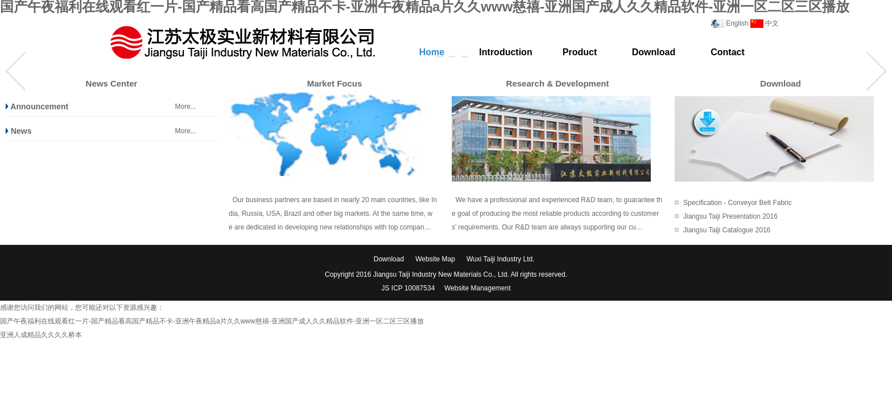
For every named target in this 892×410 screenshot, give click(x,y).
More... (185, 106)
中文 (772, 23)
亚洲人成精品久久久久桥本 (41, 335)
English (737, 23)
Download (389, 259)
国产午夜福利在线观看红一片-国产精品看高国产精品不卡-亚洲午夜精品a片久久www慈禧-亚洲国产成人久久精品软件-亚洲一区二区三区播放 (212, 321)
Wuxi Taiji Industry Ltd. (500, 259)
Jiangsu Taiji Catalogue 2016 (726, 230)
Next (876, 71)
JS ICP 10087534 (408, 288)
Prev (16, 71)
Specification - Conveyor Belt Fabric (737, 203)
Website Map (435, 259)
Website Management (477, 288)
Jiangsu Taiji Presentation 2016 (730, 216)
